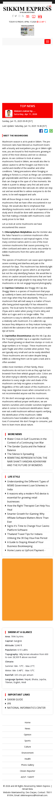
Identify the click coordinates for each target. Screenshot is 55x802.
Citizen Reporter (27, 771)
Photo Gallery (27, 764)
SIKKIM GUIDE (15, 699)
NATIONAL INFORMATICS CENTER (26, 707)
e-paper (40, 16)
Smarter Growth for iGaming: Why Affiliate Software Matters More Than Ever (28, 517)
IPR (9, 703)
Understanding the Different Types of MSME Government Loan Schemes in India (28, 485)
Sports (27, 740)
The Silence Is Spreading (20, 454)
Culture (27, 746)
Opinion (27, 734)
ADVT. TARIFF (27, 777)
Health (27, 758)
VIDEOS (33, 16)
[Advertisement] (27, 73)
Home (28, 722)
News (27, 728)
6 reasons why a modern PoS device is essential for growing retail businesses (28, 497)
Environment (28, 752)
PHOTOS (27, 16)
